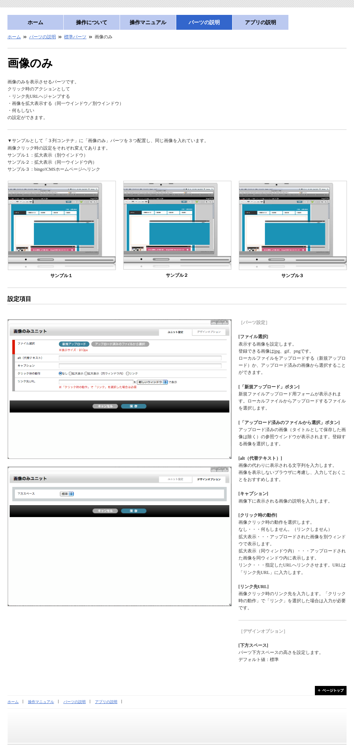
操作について (91, 22)
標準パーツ (75, 36)
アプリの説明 (260, 22)
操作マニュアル (148, 22)
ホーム (35, 22)
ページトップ (331, 690)
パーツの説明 (204, 22)
